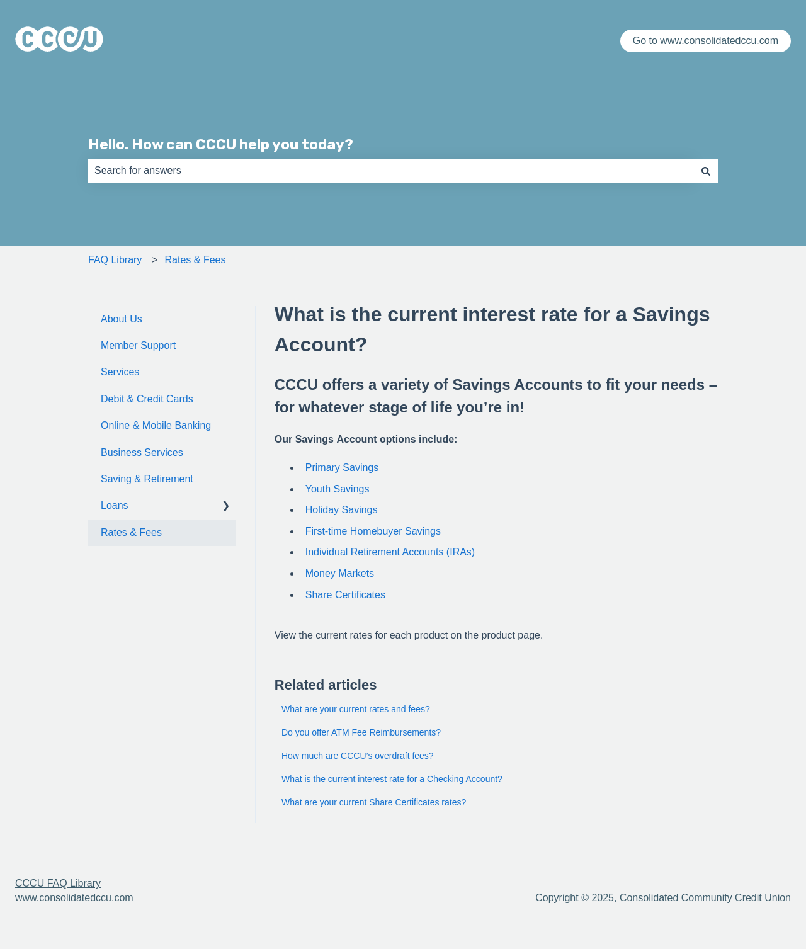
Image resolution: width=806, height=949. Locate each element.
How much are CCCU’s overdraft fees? (357, 756)
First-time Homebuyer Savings (373, 531)
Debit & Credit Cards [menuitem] (147, 399)
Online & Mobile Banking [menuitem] (156, 425)
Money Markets (339, 573)
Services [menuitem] (120, 372)
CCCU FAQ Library (58, 883)
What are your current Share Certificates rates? (373, 802)
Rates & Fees (195, 259)
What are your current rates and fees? (355, 709)
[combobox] (391, 171)
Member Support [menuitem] (138, 345)
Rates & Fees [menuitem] (131, 532)
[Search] (706, 171)
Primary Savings (341, 467)
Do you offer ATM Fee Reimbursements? (361, 732)
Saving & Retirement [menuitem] (147, 479)
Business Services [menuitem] (142, 452)
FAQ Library (115, 259)
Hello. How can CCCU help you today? (220, 144)
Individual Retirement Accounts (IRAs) (390, 552)
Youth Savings (337, 489)
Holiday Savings (341, 509)
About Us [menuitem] (121, 319)
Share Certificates (345, 594)
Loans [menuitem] (114, 505)
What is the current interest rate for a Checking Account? (391, 779)
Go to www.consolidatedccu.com (705, 40)
